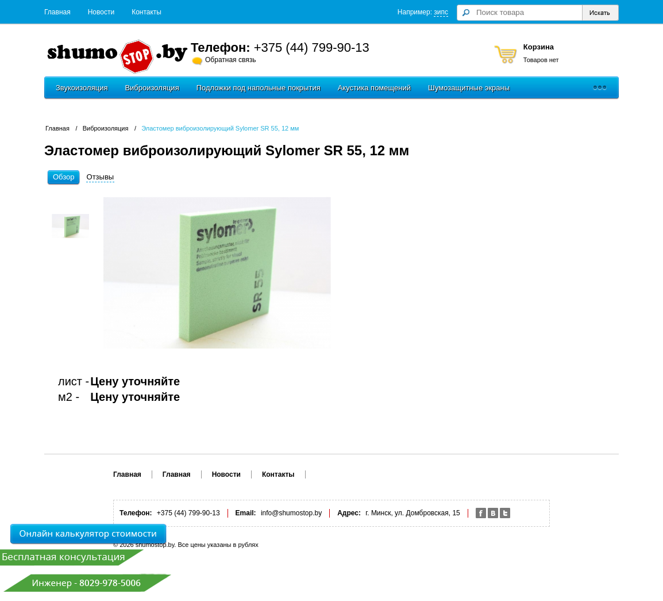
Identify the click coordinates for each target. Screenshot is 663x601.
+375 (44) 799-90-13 (311, 47)
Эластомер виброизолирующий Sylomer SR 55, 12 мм (220, 128)
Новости (101, 12)
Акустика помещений (374, 87)
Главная (57, 12)
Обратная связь (230, 60)
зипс (441, 12)
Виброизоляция (152, 87)
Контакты (146, 12)
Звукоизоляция (81, 87)
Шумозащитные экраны (469, 87)
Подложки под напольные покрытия (258, 87)
